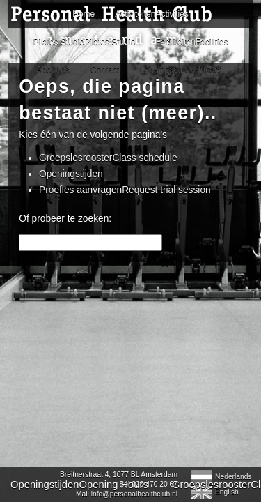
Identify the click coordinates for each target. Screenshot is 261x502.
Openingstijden (71, 242)
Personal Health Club (115, 26)
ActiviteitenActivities (130, 107)
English (219, 390)
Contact (35, 344)
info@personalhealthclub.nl (96, 391)
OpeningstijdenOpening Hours (73, 312)
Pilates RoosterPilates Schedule (116, 328)
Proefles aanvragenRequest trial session (125, 258)
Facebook (193, 328)
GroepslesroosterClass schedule (108, 226)
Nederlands (227, 374)
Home (130, 77)
